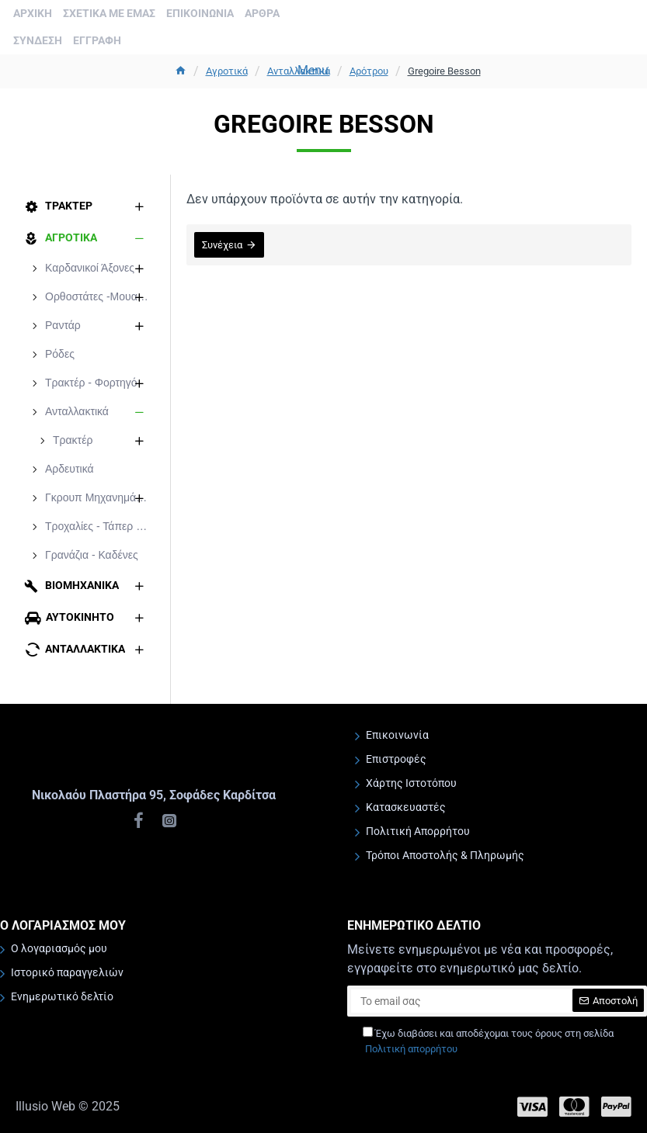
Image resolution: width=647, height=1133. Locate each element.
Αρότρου (369, 71)
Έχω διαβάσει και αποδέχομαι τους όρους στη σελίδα (488, 1041)
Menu (313, 70)
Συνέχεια (222, 245)
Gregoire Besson (444, 71)
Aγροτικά (227, 71)
